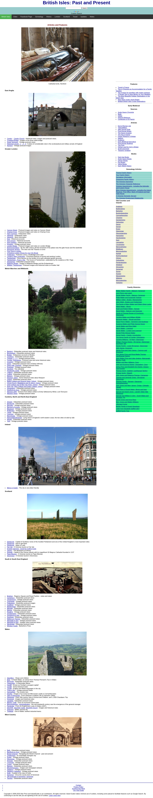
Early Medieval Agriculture (127, 142)
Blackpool (10, 409)
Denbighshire (120, 220)
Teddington (11, 255)
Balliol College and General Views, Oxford (21, 381)
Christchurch (11, 599)
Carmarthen (11, 692)
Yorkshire (119, 283)
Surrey (118, 271)
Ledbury (10, 372)
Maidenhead (11, 606)
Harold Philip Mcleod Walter (125, 333)
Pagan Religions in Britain (127, 136)
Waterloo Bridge (12, 263)
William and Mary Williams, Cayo (127, 362)
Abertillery (10, 678)
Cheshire (119, 218)
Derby (9, 364)
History (49, 17)
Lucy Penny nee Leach (124, 293)
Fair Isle (10, 547)
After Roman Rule (124, 129)
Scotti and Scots (123, 149)
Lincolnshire (120, 244)
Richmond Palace (13, 248)
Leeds (9, 412)
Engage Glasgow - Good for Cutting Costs (21, 549)
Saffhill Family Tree (122, 411)
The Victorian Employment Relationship (129, 198)
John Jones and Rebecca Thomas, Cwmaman (132, 375)
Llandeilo (10, 701)
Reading (10, 612)
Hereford (10, 369)
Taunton (10, 778)
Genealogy (39, 17)
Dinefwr (9, 694)
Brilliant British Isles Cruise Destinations (131, 101)
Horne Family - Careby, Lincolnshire (128, 335)
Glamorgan (120, 231)
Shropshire (120, 267)
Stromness (10, 556)
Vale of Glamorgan (13, 695)
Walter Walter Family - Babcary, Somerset (130, 291)
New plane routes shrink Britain (128, 100)
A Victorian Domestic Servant (126, 196)
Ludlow (9, 374)
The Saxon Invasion (125, 133)
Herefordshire (120, 238)
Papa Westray (12, 554)
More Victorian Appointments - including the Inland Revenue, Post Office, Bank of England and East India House (133, 192)
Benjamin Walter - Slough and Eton (128, 319)
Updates (84, 17)
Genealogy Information (124, 177)
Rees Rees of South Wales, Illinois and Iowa (131, 389)
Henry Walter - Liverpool (124, 328)
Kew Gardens (11, 242)
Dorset (118, 227)
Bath (8, 750)
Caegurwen (11, 683)
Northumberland (121, 256)
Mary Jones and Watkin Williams (127, 402)
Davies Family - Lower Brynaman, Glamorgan (132, 346)
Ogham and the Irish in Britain (128, 147)
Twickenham (11, 258)
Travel (75, 17)
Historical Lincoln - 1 (14, 144)
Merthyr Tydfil (11, 702)
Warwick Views (12, 393)
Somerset (119, 269)
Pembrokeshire (121, 262)
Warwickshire (120, 276)
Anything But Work (78, 789)
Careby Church (19, 138)
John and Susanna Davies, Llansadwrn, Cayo (132, 364)
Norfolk (118, 253)
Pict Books (121, 162)
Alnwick (9, 402)
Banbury (10, 351)
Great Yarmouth (12, 142)
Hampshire (120, 235)
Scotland (66, 17)
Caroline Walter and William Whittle (128, 317)
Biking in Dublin (12, 488)
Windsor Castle (12, 626)
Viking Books (122, 164)
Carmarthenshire (122, 215)
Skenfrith (10, 708)
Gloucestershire (121, 233)
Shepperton (11, 262)
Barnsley (10, 405)
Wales (92, 17)
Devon (118, 224)
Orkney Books (123, 160)
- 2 (23, 144)
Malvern (10, 376)
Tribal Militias (122, 128)
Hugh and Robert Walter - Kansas (127, 309)
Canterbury (11, 598)
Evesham (10, 367)
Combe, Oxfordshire (14, 360)
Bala (8, 680)
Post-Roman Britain (124, 131)
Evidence (121, 140)
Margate (10, 608)
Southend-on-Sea (13, 615)
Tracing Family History (124, 173)
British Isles (6, 17)
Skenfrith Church (31, 708)
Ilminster (10, 761)
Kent (117, 240)
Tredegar (10, 711)
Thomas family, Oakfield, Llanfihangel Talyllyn (131, 371)
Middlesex (119, 249)
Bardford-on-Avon (13, 752)
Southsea (10, 617)
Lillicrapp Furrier (121, 404)
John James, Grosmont (124, 348)
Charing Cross (12, 232)
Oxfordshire (120, 260)
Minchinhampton (13, 768)
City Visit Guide (78, 790)
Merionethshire (121, 247)
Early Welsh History (124, 166)
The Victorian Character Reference (128, 184)
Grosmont (10, 699)
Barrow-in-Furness (13, 407)
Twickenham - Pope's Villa (16, 260)
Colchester (10, 601)
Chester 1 (10, 358)
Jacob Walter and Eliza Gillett (126, 326)
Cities (15, 17)
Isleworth (10, 235)
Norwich (10, 145)
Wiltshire (119, 278)
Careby (9, 138)
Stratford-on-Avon (13, 390)
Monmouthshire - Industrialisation (18, 704)
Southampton (11, 613)
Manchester (11, 416)
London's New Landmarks (16, 256)
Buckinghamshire (122, 213)
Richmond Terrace (13, 249)
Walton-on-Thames (13, 619)
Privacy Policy (78, 787)
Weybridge (10, 624)
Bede (119, 114)
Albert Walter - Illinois (123, 306)
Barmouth (10, 681)
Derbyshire (120, 222)
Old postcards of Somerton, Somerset (20, 776)
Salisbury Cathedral (14, 771)
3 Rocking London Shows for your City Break (22, 253)
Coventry (10, 362)
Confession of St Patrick (126, 119)
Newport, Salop (12, 378)
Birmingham (11, 353)
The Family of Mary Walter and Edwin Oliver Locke (133, 304)
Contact (78, 785)
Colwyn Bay (11, 690)
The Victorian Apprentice (124, 182)
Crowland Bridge (13, 140)
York (8, 421)
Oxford (9, 379)
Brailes (9, 355)
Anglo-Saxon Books (125, 159)
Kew (8, 239)
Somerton (10, 775)
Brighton (10, 596)
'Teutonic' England (124, 150)
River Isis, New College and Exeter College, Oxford (24, 386)
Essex (118, 229)
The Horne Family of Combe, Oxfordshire (130, 337)
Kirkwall (9, 552)
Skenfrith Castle (19, 708)
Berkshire (119, 211)
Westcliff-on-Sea (12, 621)
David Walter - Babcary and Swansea (129, 311)
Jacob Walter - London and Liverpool (128, 331)
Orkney (9, 550)
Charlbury (10, 357)
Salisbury (10, 769)
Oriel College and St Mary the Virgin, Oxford (22, 385)
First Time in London (14, 251)
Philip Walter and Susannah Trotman (128, 297)
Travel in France (123, 87)
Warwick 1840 (12, 392)
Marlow (9, 610)
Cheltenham (11, 755)
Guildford (10, 605)
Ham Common (12, 234)
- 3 (25, 144)
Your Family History (122, 175)
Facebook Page (26, 17)
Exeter (9, 757)
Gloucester (11, 759)
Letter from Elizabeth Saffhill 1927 (127, 409)
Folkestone (11, 603)
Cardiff (9, 685)
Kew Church (11, 241)
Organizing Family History (125, 179)
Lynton (9, 764)
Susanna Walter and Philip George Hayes (130, 324)
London (57, 17)
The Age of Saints (124, 135)
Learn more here (54, 795)
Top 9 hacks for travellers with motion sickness (134, 93)
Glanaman (10, 697)
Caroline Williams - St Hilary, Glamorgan (130, 340)
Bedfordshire (120, 209)
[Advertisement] (76, 20)
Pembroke (10, 706)
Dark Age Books (123, 157)
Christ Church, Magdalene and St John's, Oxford (24, 383)
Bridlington (10, 411)
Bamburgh (10, 404)
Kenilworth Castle (13, 371)
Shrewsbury (11, 388)
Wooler (9, 419)
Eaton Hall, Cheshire (14, 365)
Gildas (120, 116)
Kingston (10, 244)
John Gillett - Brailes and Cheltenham (129, 302)
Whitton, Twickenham (14, 265)
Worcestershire (121, 280)
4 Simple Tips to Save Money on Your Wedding (134, 94)
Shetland (119, 265)
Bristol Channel (12, 754)
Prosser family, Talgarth (124, 373)
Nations (120, 138)
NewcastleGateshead (14, 418)
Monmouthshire (121, 251)
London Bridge (12, 246)
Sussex (118, 274)
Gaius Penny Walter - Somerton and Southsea (132, 322)
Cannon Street (12, 230)
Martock (10, 766)
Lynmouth (10, 762)
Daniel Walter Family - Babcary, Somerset (130, 295)
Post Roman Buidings (125, 143)
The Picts (121, 145)
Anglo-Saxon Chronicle (126, 112)
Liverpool (10, 414)
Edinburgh (10, 542)
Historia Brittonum (124, 117)
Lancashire (120, 242)
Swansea (10, 709)
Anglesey (119, 206)
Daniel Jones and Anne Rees (126, 400)
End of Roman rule (124, 126)
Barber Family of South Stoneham (128, 406)
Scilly (9, 773)
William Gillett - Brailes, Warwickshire (129, 300)
